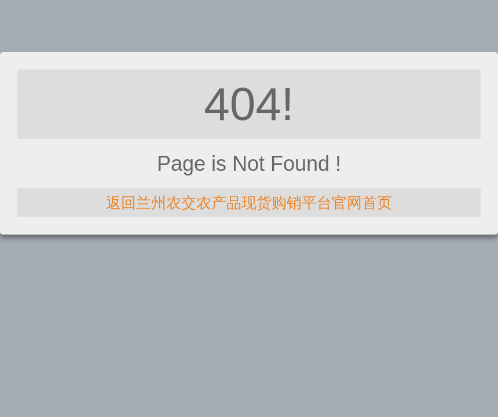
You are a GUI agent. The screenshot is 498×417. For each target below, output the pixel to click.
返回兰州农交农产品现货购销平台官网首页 (249, 202)
